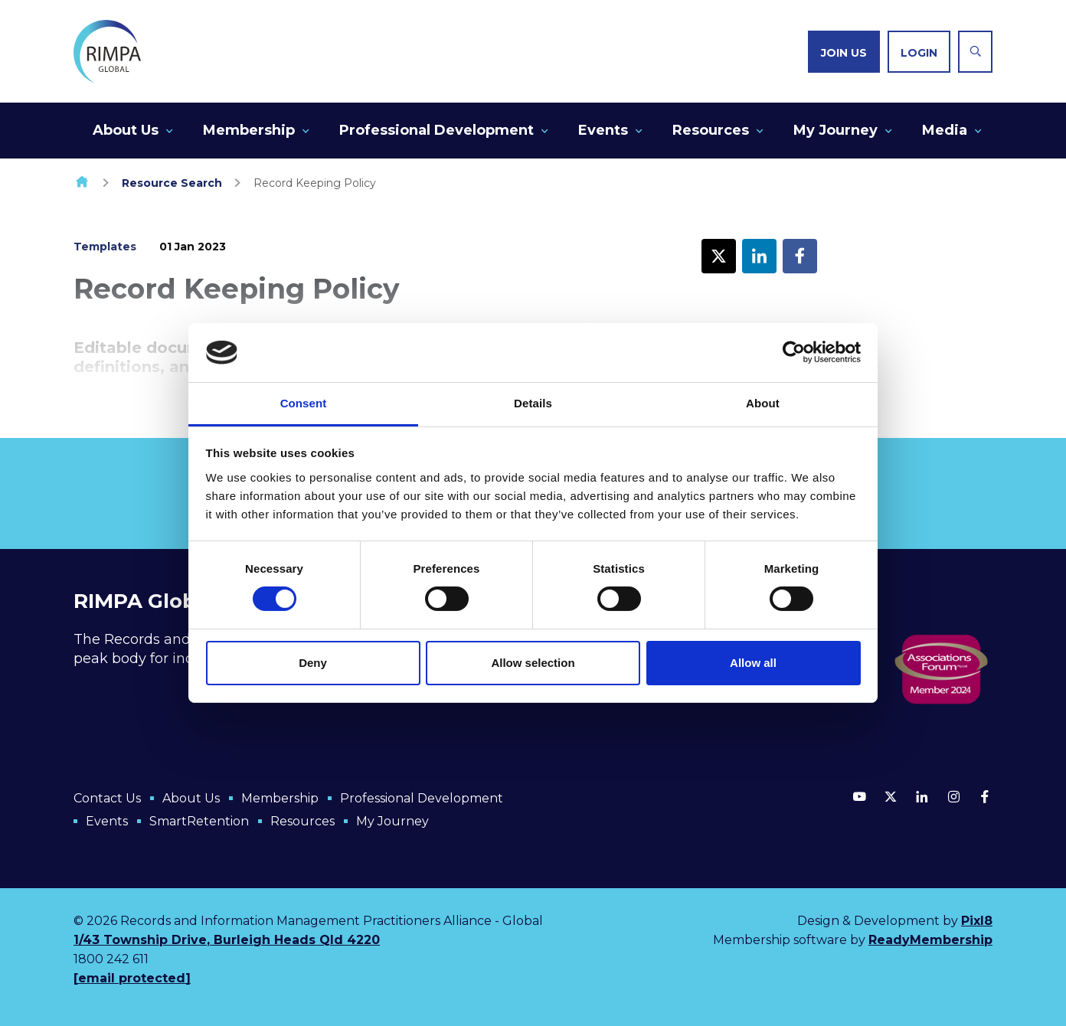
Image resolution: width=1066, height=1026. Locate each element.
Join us (844, 53)
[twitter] (890, 796)
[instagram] (953, 796)
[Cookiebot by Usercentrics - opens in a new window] (794, 352)
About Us (126, 130)
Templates (105, 246)
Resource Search (172, 183)
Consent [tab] (303, 403)
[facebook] (984, 796)
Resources (710, 130)
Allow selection (532, 662)
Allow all (753, 662)
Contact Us (107, 798)
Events (603, 130)
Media (944, 130)
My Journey (835, 130)
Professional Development (436, 130)
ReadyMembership (930, 940)
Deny (313, 662)
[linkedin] (922, 796)
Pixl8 (976, 920)
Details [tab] (533, 403)
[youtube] (859, 796)
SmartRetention (199, 821)
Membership (249, 130)
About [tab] (763, 403)
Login (919, 53)
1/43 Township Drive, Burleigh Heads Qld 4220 (227, 940)
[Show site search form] (975, 52)
